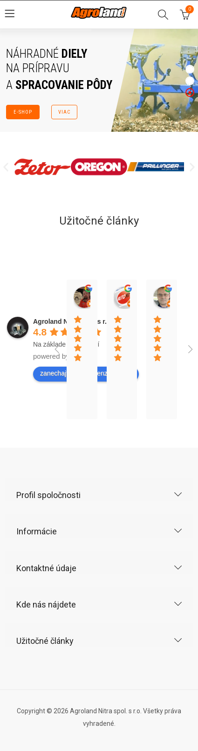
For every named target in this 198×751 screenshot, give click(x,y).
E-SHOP (23, 112)
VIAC (64, 112)
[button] (6, 166)
